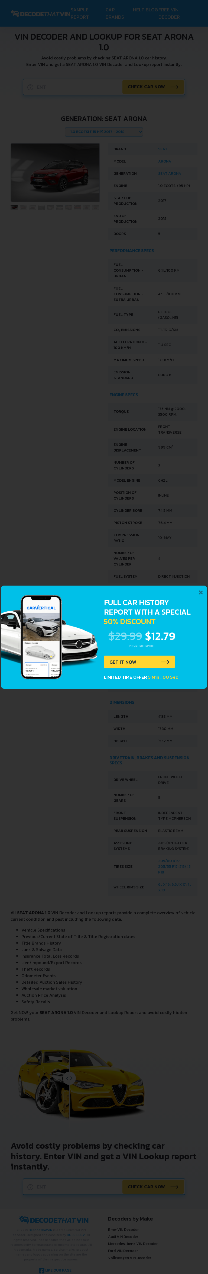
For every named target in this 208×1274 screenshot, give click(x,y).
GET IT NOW (123, 662)
